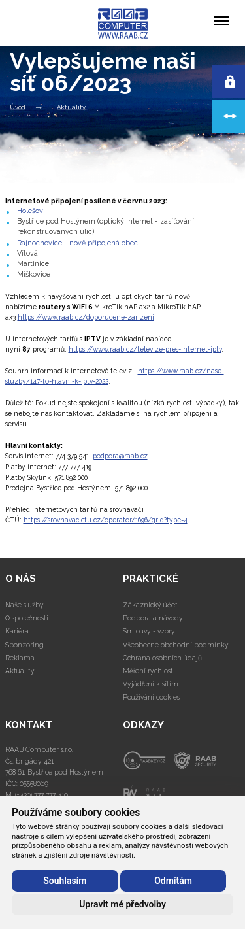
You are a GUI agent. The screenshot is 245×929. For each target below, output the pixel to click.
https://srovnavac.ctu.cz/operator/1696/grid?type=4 (106, 520)
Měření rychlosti (149, 671)
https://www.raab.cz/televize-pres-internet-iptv (145, 349)
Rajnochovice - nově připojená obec (77, 243)
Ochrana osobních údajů (162, 658)
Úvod (17, 106)
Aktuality (71, 106)
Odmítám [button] (173, 880)
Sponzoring (24, 645)
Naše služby (24, 605)
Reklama (20, 658)
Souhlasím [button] (64, 880)
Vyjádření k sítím (150, 684)
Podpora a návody (153, 618)
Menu (221, 14)
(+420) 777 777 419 (41, 795)
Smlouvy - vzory (149, 631)
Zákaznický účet (150, 605)
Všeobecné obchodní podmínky (176, 645)
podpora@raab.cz (120, 456)
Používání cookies (151, 697)
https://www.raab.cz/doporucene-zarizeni (86, 317)
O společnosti (26, 618)
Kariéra (17, 631)
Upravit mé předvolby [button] (122, 904)
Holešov (30, 211)
